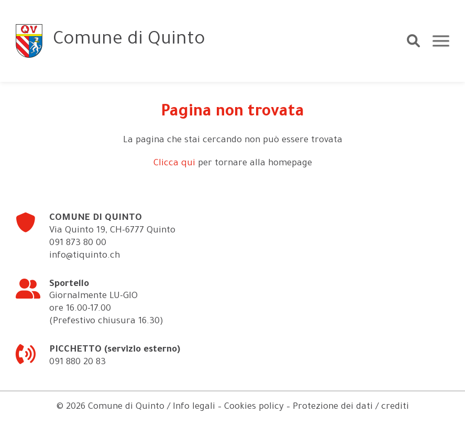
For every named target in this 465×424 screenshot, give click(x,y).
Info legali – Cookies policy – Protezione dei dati (273, 407)
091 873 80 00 (77, 244)
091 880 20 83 (77, 363)
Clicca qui (174, 164)
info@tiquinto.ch (84, 256)
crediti (395, 407)
